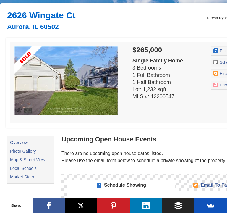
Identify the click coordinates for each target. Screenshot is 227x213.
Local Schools (23, 168)
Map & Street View (27, 159)
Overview (19, 142)
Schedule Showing (125, 185)
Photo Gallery (23, 151)
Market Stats (22, 177)
